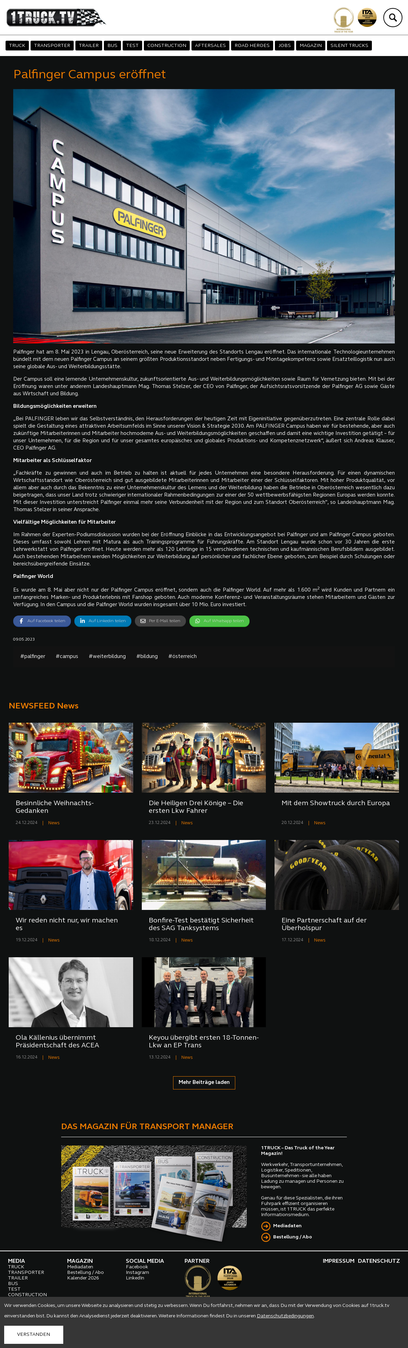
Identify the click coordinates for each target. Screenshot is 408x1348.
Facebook (137, 1267)
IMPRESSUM (338, 1261)
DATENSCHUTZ (379, 1261)
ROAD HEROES (252, 45)
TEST (132, 45)
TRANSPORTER (52, 45)
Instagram (137, 1272)
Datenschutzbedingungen (285, 1316)
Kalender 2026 (83, 1278)
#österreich (182, 656)
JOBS (284, 45)
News (54, 823)
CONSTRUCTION (166, 45)
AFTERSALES (210, 45)
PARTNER (197, 1261)
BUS (112, 45)
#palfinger (32, 656)
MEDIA (16, 1261)
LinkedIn (135, 1278)
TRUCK (17, 45)
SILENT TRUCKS (349, 45)
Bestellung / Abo (292, 1237)
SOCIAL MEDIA (145, 1261)
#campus (67, 656)
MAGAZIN (311, 45)
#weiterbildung (107, 656)
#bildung (147, 656)
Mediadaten (287, 1226)
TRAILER (89, 45)
